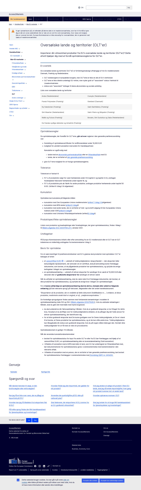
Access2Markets (15, 428)
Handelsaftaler (55, 19)
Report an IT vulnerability (18, 470)
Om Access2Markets (110, 432)
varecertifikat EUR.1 (53, 261)
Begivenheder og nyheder (104, 19)
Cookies (55, 470)
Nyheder (13, 372)
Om (126, 19)
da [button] (80, 7)
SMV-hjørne (86, 19)
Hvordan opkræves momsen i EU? (106, 395)
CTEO (119, 19)
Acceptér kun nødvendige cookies (112, 480)
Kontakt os (56, 466)
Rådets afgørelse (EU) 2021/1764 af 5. (57, 228)
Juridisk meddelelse (87, 470)
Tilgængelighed (102, 470)
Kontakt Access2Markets (81, 432)
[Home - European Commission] (22, 461)
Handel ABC (40, 19)
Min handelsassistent (17, 19)
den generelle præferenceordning (80, 157)
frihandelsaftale (94, 155)
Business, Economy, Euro (81, 449)
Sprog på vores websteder (39, 470)
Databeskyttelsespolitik (69, 470)
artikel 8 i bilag (71, 205)
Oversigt (106, 435)
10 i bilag (90, 213)
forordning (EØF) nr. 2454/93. (101, 355)
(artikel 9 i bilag (64, 211)
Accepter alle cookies (90, 480)
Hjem (30, 19)
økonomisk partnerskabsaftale (70, 155)
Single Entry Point (71, 19)
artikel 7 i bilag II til (95, 202)
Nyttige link (45, 372)
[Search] (129, 7)
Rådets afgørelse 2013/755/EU (83, 302)
